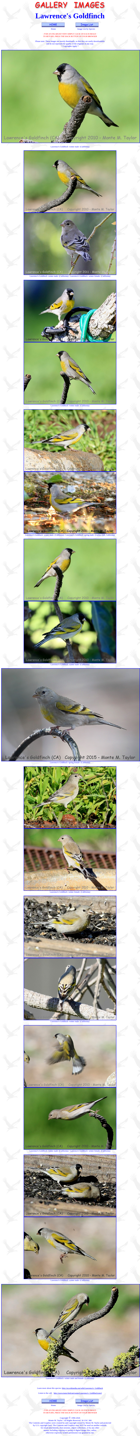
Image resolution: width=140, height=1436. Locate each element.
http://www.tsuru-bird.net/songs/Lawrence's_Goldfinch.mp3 (78, 1393)
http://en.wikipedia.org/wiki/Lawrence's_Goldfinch (82, 1388)
